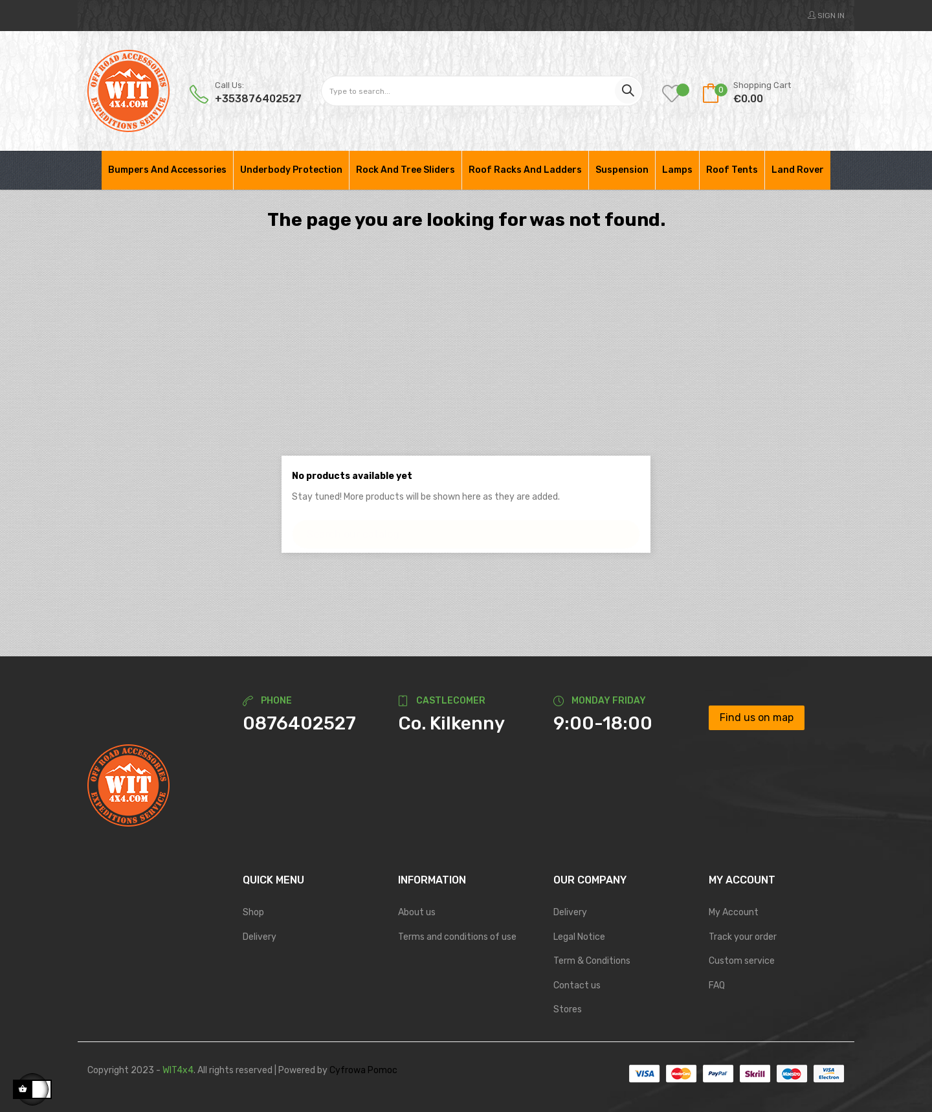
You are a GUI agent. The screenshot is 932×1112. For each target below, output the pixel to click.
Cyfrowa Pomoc (363, 1070)
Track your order (743, 936)
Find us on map (756, 717)
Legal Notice (579, 936)
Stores (567, 1009)
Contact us (577, 985)
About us (417, 912)
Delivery (259, 936)
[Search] (466, 527)
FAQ (717, 985)
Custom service (742, 960)
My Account (734, 912)
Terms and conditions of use (457, 936)
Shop (253, 912)
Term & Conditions (591, 960)
